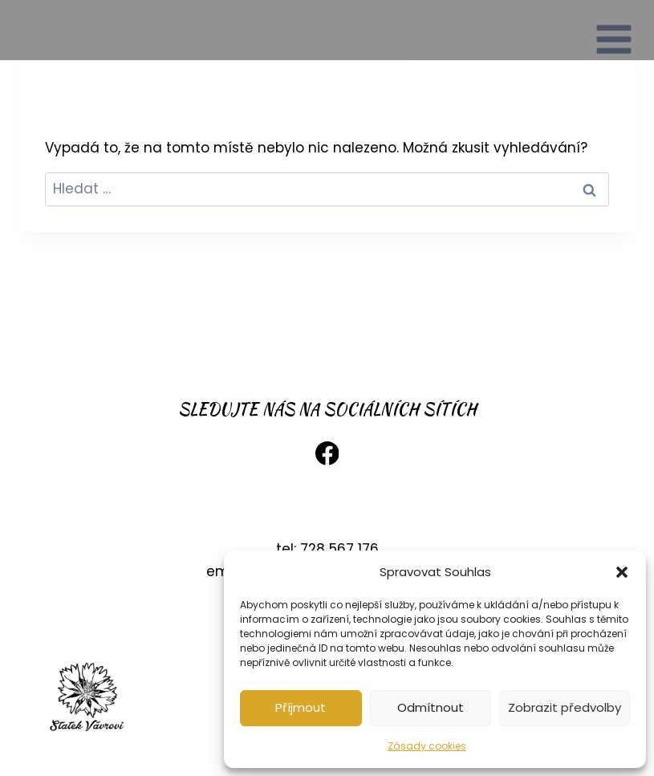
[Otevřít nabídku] (614, 30)
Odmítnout (430, 707)
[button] (622, 572)
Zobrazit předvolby (564, 707)
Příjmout (300, 707)
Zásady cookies (427, 746)
